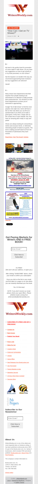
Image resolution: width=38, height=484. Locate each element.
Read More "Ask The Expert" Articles (16, 137)
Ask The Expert (13, 28)
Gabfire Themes (20, 482)
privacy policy (9, 472)
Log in (9, 480)
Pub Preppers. (9, 455)
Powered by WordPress (18, 480)
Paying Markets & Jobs (14, 369)
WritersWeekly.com (21, 478)
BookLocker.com (16, 453)
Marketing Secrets (12, 372)
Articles (9, 355)
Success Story (11, 379)
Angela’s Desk (11, 349)
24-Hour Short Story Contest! (15, 376)
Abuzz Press (25, 453)
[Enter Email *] (19, 249)
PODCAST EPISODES (14, 352)
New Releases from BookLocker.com (18, 362)
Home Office (11, 359)
